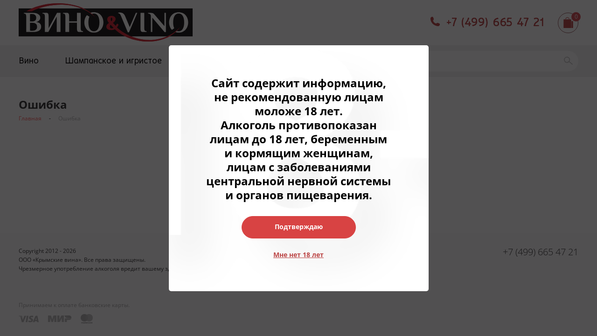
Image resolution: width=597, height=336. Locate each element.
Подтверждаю (299, 226)
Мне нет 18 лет (298, 254)
